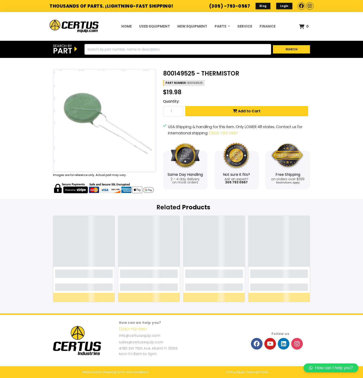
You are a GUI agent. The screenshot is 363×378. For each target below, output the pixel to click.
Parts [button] (221, 26)
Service (244, 26)
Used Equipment (154, 26)
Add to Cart (246, 111)
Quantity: (171, 101)
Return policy (92, 372)
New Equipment (192, 26)
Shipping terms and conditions (126, 372)
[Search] (177, 49)
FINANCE (267, 26)
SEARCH (291, 49)
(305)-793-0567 (223, 133)
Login (284, 6)
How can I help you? (331, 367)
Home (126, 26)
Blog (263, 6)
